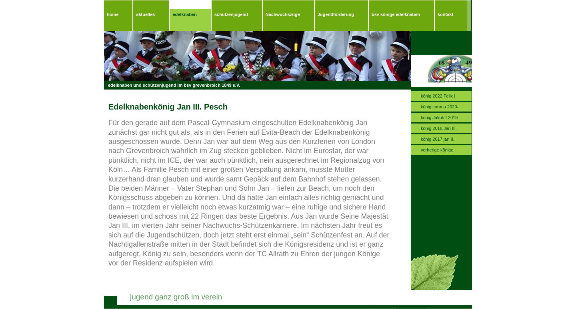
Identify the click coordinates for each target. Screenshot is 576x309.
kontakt (445, 14)
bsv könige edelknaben (396, 14)
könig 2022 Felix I (438, 96)
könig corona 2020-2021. (439, 108)
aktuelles (145, 14)
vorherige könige (437, 150)
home (112, 14)
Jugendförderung (336, 14)
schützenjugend (231, 14)
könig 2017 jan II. (437, 139)
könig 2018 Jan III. (439, 128)
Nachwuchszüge (283, 14)
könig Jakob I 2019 (439, 117)
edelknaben (184, 14)
